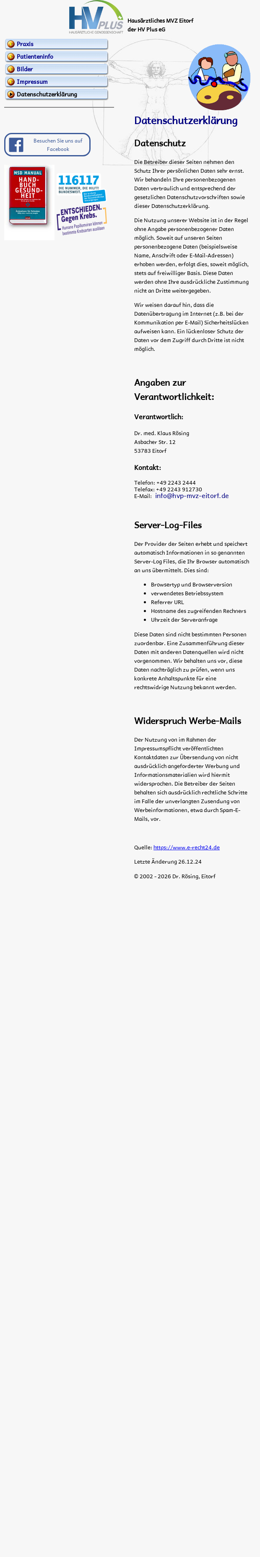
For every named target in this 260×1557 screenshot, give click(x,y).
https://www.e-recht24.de (186, 847)
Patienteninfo (35, 56)
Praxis (25, 43)
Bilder (25, 68)
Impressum (32, 81)
